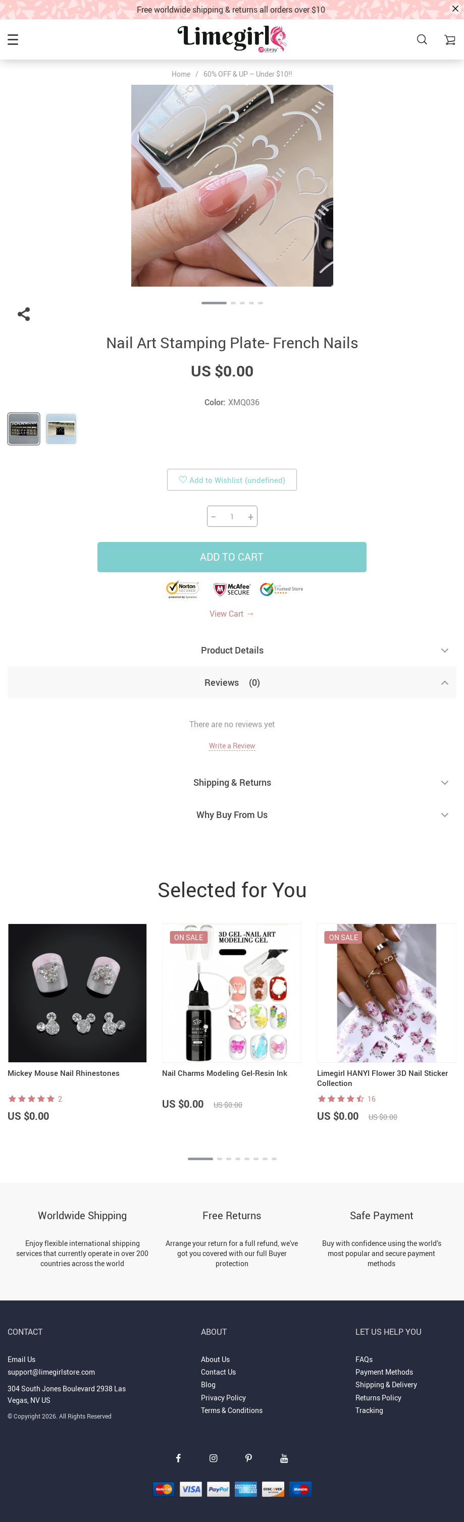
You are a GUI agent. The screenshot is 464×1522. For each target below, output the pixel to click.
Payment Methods (384, 1372)
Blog (208, 1384)
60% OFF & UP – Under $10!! (247, 74)
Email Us (21, 1359)
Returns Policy (378, 1397)
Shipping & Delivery (386, 1384)
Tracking (369, 1410)
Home (181, 74)
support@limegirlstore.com (51, 1372)
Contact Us (218, 1372)
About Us (215, 1359)
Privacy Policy (223, 1397)
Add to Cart (232, 557)
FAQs (364, 1359)
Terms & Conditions (232, 1410)
